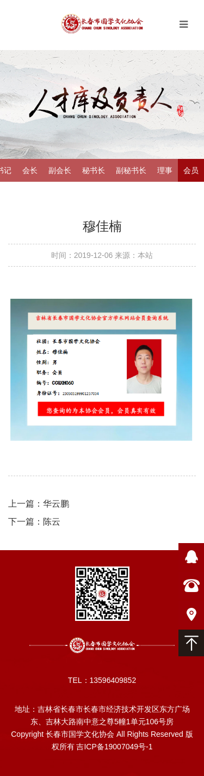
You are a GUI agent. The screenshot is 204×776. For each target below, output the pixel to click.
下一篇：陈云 (34, 521)
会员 (191, 170)
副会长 (59, 170)
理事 (164, 170)
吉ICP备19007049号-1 (114, 746)
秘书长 (93, 170)
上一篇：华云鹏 (38, 503)
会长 (30, 170)
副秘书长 (131, 170)
